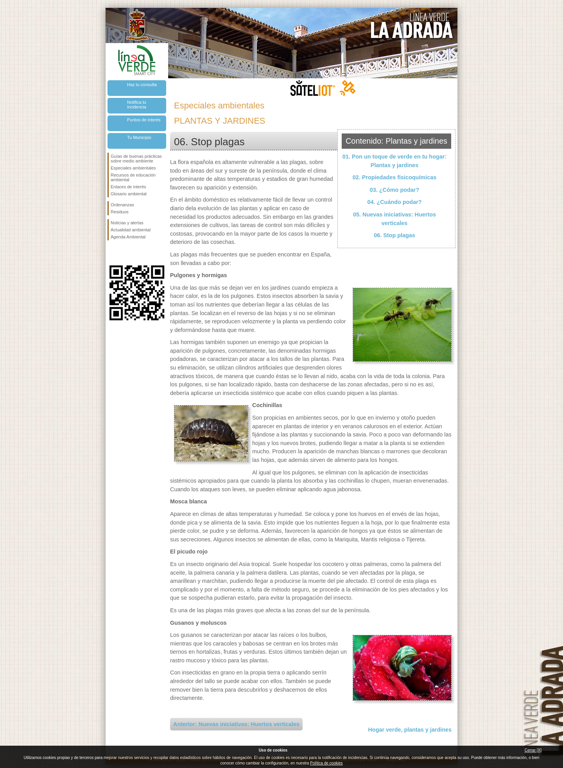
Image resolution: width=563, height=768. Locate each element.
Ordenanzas (122, 204)
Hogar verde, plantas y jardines (410, 730)
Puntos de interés (144, 119)
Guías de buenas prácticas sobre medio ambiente (136, 158)
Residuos (120, 211)
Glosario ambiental (129, 193)
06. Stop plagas (394, 235)
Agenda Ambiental (128, 236)
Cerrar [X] (533, 750)
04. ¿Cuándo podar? (394, 202)
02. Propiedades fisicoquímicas (394, 177)
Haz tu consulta (142, 84)
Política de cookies (326, 763)
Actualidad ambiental (131, 229)
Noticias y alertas (127, 222)
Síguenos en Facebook (112, 253)
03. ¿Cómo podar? (394, 190)
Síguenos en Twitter (125, 253)
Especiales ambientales (133, 168)
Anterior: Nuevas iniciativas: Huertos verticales (236, 724)
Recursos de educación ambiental (133, 177)
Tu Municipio (139, 137)
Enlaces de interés (128, 186)
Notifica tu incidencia (136, 104)
